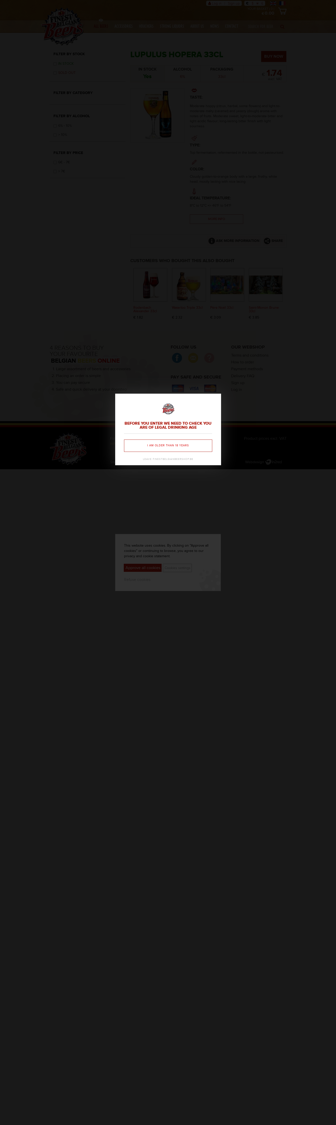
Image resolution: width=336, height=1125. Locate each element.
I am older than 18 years (168, 445)
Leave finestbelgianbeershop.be (168, 459)
